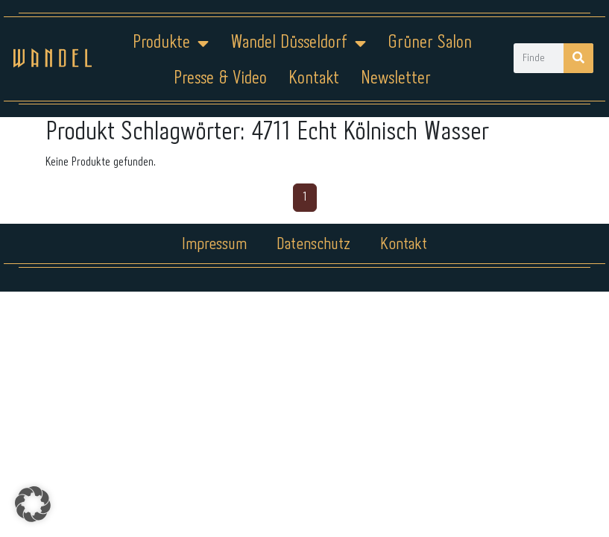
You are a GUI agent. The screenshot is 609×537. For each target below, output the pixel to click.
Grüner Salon (430, 43)
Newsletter (396, 79)
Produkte (171, 43)
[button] (33, 504)
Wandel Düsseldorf (298, 43)
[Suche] (578, 58)
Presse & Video (220, 79)
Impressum (214, 244)
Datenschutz (313, 244)
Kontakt (313, 79)
